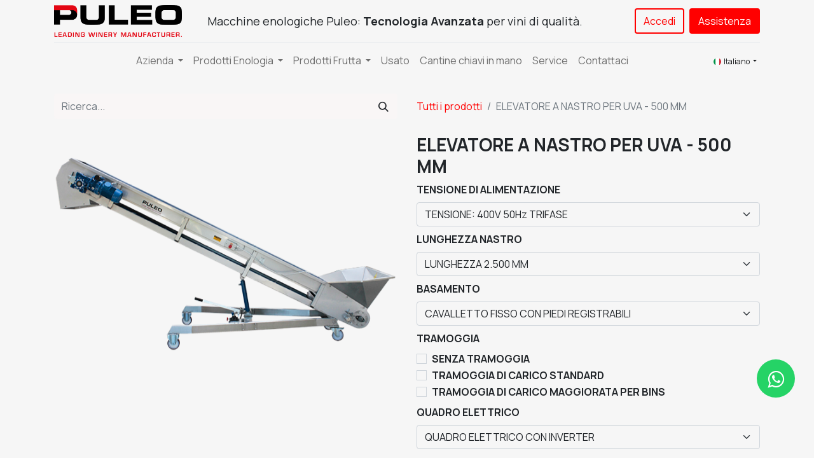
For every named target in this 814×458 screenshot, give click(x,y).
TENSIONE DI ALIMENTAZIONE (488, 190)
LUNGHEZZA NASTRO (469, 239)
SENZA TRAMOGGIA (481, 359)
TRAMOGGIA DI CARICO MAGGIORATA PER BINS (548, 392)
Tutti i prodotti (449, 106)
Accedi (659, 21)
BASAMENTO (448, 289)
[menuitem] (395, 60)
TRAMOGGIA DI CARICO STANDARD (518, 375)
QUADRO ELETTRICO (468, 412)
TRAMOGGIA (448, 338)
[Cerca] (383, 106)
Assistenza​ (724, 21)
